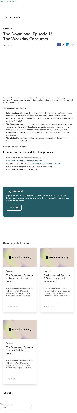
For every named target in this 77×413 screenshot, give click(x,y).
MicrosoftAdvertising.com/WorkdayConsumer (24, 160)
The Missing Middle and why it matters (45, 163)
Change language (7, 404)
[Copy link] (72, 44)
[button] (59, 44)
